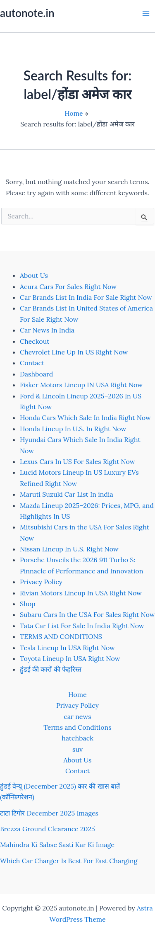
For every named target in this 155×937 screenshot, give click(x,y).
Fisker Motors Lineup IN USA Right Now (81, 385)
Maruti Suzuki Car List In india (66, 494)
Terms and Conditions (77, 727)
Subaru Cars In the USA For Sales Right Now (87, 614)
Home (77, 694)
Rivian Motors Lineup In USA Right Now (81, 593)
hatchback (77, 738)
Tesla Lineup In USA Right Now (67, 647)
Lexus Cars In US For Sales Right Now (77, 461)
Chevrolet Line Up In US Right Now (74, 352)
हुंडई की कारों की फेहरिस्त (50, 669)
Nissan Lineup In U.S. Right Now (69, 549)
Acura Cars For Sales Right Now (68, 286)
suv (77, 749)
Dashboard (36, 374)
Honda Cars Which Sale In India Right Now (85, 417)
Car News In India (47, 330)
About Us (34, 275)
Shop (28, 604)
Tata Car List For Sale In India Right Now (82, 625)
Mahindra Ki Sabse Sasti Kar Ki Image (57, 844)
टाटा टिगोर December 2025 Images (49, 813)
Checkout (34, 341)
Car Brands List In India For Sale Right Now (86, 297)
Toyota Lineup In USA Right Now (70, 658)
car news (77, 716)
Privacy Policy (41, 582)
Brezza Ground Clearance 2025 (47, 829)
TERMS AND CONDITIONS (61, 636)
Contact (32, 363)
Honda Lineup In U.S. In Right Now (73, 429)
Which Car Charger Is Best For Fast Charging (68, 861)
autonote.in (27, 12)
